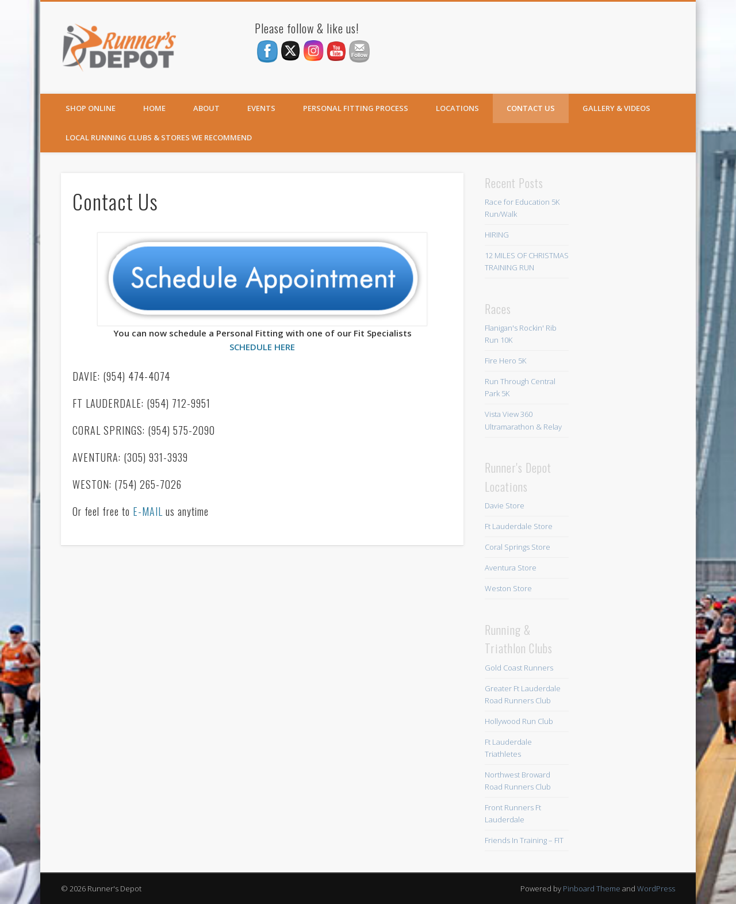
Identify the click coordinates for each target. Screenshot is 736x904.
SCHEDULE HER (259, 347)
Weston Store (508, 588)
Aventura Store (510, 567)
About (206, 108)
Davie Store (504, 505)
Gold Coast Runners (519, 667)
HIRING (497, 234)
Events (261, 108)
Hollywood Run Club (519, 721)
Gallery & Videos (616, 108)
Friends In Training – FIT (524, 840)
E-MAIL (148, 511)
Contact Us (531, 108)
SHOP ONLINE (91, 108)
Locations (457, 108)
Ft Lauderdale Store (519, 526)
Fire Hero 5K (505, 360)
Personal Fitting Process (355, 108)
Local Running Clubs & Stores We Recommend (159, 137)
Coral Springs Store (517, 547)
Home (154, 108)
